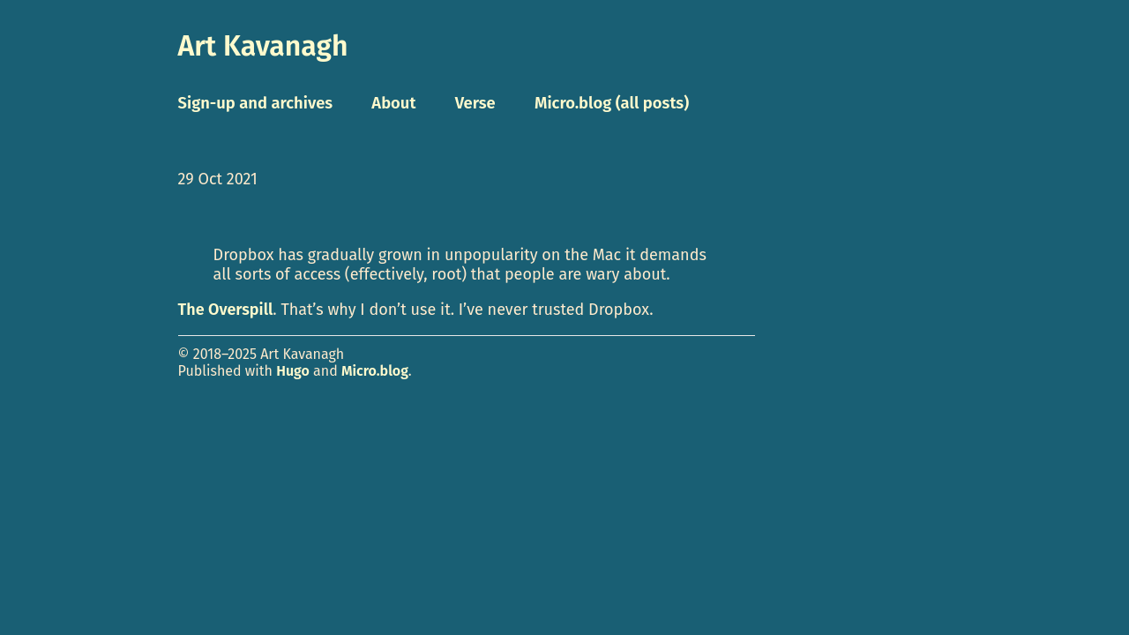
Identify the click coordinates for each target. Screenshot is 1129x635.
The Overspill (225, 309)
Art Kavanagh (263, 46)
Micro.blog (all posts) (612, 103)
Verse (475, 103)
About (393, 103)
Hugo (293, 370)
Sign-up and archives (255, 103)
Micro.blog (374, 370)
